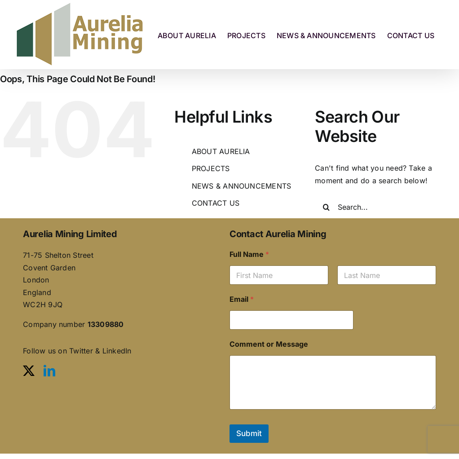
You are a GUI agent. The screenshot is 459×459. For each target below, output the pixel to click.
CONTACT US (215, 203)
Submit (249, 433)
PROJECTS (211, 168)
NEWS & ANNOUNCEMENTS (241, 185)
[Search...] (387, 207)
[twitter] (29, 370)
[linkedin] (49, 370)
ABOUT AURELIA (221, 151)
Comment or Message (269, 344)
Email (242, 299)
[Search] (326, 207)
